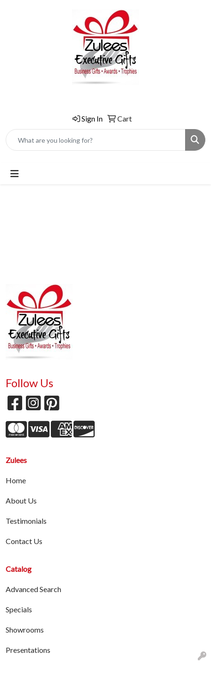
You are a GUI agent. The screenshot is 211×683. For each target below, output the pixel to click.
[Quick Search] (96, 140)
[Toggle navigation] (14, 173)
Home (16, 480)
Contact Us (24, 541)
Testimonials (26, 520)
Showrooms (25, 629)
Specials (19, 609)
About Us (21, 500)
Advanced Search (33, 589)
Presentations (28, 649)
